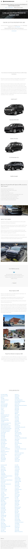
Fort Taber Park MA (4, 394)
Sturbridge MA (17, 446)
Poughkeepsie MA (18, 481)
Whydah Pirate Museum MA (5, 526)
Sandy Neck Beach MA (4, 424)
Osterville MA (17, 492)
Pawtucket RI (17, 515)
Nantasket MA (3, 512)
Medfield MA (17, 421)
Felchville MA (17, 523)
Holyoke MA (3, 435)
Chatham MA (17, 398)
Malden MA (17, 490)
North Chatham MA (4, 405)
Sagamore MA (3, 504)
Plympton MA (17, 504)
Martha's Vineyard (4, 477)
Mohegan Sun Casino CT (5, 451)
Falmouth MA (17, 516)
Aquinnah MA (17, 530)
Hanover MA (17, 528)
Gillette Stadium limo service (6, 425)
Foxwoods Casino (4, 454)
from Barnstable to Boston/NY (20, 427)
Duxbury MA (17, 406)
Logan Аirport (3, 417)
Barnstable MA (17, 425)
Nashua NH (16, 473)
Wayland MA (17, 451)
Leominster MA (17, 447)
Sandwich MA (17, 527)
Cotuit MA (2, 421)
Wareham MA (17, 439)
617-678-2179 (17, 26)
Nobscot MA (3, 485)
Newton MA (17, 417)
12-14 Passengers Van (14, 157)
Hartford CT (17, 394)
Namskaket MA (3, 509)
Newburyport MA (18, 478)
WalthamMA (17, 408)
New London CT (17, 455)
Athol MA (16, 444)
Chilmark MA (3, 473)
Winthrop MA (3, 433)
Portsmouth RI (3, 528)
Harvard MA (17, 420)
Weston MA (17, 450)
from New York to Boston (19, 522)
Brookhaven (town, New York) (6, 423)
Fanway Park (3, 482)
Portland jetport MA (18, 489)
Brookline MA (3, 507)
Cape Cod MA (17, 414)
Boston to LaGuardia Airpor (5, 448)
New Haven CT (17, 526)
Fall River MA (17, 482)
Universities (3, 450)
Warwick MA (17, 485)
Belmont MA (17, 511)
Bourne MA (17, 505)
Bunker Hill (2, 478)
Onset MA (2, 398)
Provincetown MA (4, 489)
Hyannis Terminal (3, 490)
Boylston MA (3, 511)
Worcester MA (17, 429)
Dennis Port (3, 402)
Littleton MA (17, 428)
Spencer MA (17, 442)
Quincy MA (2, 530)
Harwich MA (3, 455)
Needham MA (3, 486)
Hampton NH (17, 466)
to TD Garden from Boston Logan (20, 448)
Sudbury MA (3, 446)
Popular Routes (10, 7)
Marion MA (2, 500)
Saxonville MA (17, 524)
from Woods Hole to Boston (5, 429)
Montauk (2, 413)
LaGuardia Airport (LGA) (5, 420)
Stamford (2, 466)
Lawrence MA (17, 477)
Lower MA (2, 492)
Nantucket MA (17, 500)
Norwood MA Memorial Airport (20, 401)
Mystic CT (2, 397)
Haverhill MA (17, 471)
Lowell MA (2, 496)
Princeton (2, 412)
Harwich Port (3, 401)
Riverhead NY (3, 467)
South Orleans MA (4, 406)
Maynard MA (17, 409)
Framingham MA (3, 515)
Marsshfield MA (3, 524)
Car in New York (17, 436)
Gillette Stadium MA (18, 433)
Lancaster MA (17, 469)
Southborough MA (18, 432)
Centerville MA (3, 432)
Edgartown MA (17, 459)
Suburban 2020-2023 (14, 119)
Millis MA (16, 413)
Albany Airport (3, 444)
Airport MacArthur (4, 443)
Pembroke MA (3, 527)
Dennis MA (16, 458)
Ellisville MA (17, 503)
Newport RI (17, 424)
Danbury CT (17, 493)
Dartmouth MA (17, 519)
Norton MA (16, 416)
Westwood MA (3, 531)
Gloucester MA (3, 516)
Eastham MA (3, 488)
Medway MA (17, 435)
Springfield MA (3, 459)
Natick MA (16, 509)
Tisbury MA (3, 493)
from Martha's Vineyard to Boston (6, 475)
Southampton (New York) (5, 414)
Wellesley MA (17, 395)
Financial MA (17, 496)
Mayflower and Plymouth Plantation (21, 405)
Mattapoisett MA (18, 507)
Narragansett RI (17, 402)
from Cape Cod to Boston (5, 431)
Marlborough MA (17, 423)
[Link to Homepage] (8, 1)
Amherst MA (17, 461)
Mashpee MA (3, 501)
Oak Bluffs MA (3, 474)
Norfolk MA (17, 410)
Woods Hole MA (3, 439)
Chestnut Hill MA (3, 503)
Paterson (2, 408)
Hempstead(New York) (4, 416)
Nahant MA (17, 474)
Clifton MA (16, 475)
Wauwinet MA (3, 469)
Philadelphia (17, 397)
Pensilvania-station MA (5, 497)
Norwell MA (17, 440)
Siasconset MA (3, 470)
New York (2, 522)
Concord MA (3, 436)
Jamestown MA (17, 486)
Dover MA (16, 497)
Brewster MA (17, 467)
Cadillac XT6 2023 (14, 138)
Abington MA (17, 501)
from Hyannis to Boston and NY (6, 428)
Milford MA (16, 431)
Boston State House (18, 443)
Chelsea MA (3, 505)
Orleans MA (17, 488)
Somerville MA (17, 508)
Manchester (3, 461)
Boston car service (18, 454)
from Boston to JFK (4, 447)
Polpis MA (2, 471)
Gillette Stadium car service (5, 427)
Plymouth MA (3, 520)
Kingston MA (3, 523)
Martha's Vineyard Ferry (19, 531)
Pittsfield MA (3, 508)
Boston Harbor (3, 481)
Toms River (3, 410)
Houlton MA (17, 470)
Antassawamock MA (4, 395)
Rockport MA (3, 442)
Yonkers (2, 409)
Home (6, 7)
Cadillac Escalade (14, 176)
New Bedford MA (4, 440)
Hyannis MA (17, 412)
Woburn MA (3, 519)
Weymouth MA (3, 458)
